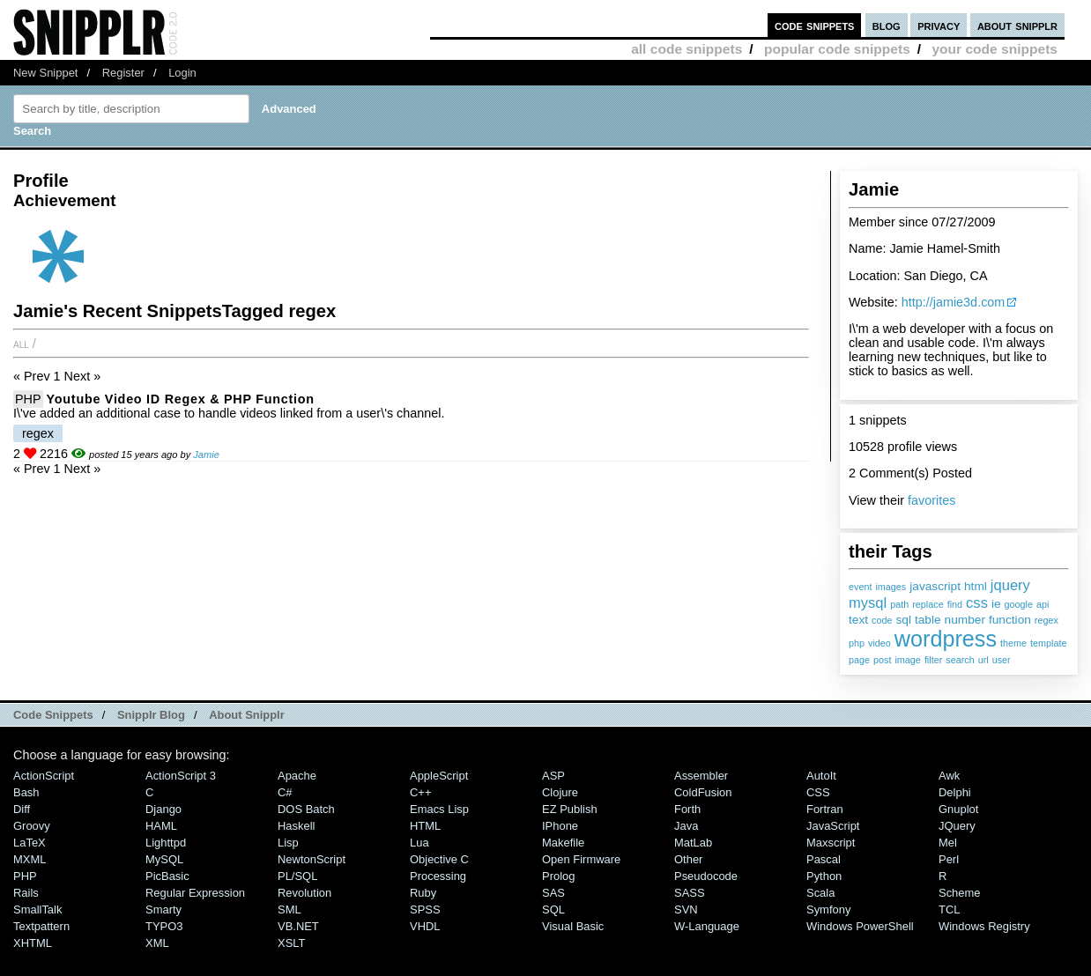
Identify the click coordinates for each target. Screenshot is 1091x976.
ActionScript (43, 775)
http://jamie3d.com (954, 302)
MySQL (164, 859)
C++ (420, 792)
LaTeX (29, 842)
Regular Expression (195, 892)
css (977, 603)
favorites (931, 500)
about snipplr (1017, 25)
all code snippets (686, 48)
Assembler (701, 775)
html (975, 586)
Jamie (206, 454)
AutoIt (821, 775)
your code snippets (994, 48)
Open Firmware (581, 859)
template (1048, 643)
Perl (949, 859)
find (954, 604)
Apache (297, 775)
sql (902, 619)
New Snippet (45, 72)
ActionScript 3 (180, 775)
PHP (28, 399)
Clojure (560, 792)
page (859, 659)
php (857, 643)
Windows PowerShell (860, 926)
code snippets (815, 25)
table (928, 619)
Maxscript (830, 842)
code (882, 620)
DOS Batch (306, 809)
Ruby (423, 892)
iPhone (560, 825)
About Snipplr (247, 714)
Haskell (296, 825)
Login (182, 72)
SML (289, 909)
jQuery (957, 825)
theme (1013, 643)
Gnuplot (958, 809)
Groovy (31, 825)
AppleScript (439, 775)
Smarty (163, 909)
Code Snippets (53, 714)
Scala (820, 892)
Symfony (828, 909)
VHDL (425, 926)
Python (824, 876)
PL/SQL (297, 876)
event (860, 586)
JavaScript (832, 825)
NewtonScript (311, 859)
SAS (553, 892)
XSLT (291, 943)
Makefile (563, 842)
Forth (687, 809)
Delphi (955, 792)
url (983, 659)
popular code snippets (837, 48)
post (882, 659)
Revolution (304, 892)
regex (1046, 620)
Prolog (558, 876)
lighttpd (165, 842)
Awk (949, 775)
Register (123, 72)
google (1019, 604)
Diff (21, 809)
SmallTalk (37, 909)
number (965, 619)
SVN (686, 909)
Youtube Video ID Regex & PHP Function (181, 399)
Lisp (288, 842)
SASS (689, 892)
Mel (948, 842)
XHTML (32, 943)
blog (886, 25)
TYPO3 (163, 926)
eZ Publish (569, 809)
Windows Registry (984, 926)
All (21, 343)
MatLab (693, 842)
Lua (419, 842)
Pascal (823, 859)
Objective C (439, 859)
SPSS (425, 909)
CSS (818, 792)
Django (163, 809)
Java (686, 825)
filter (933, 659)
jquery (1010, 585)
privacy (938, 25)
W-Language (706, 926)
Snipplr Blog (151, 714)
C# (285, 792)
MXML (29, 859)
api (1042, 604)
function (1010, 619)
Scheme (960, 892)
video (879, 643)
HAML (161, 825)
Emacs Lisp (439, 809)
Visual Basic (573, 926)
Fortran (824, 809)
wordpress (945, 638)
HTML (425, 825)
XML (157, 943)
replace (927, 604)
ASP (553, 775)
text (858, 619)
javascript (935, 586)
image (907, 659)
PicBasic (167, 876)
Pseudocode (706, 876)
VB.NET (298, 926)
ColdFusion (703, 792)
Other (688, 859)
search (960, 659)
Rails (26, 892)
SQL (553, 909)
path (899, 604)
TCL (949, 909)
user (1001, 659)
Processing (438, 876)
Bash (26, 792)
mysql (868, 603)
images (890, 586)
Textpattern (41, 926)
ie (996, 603)
